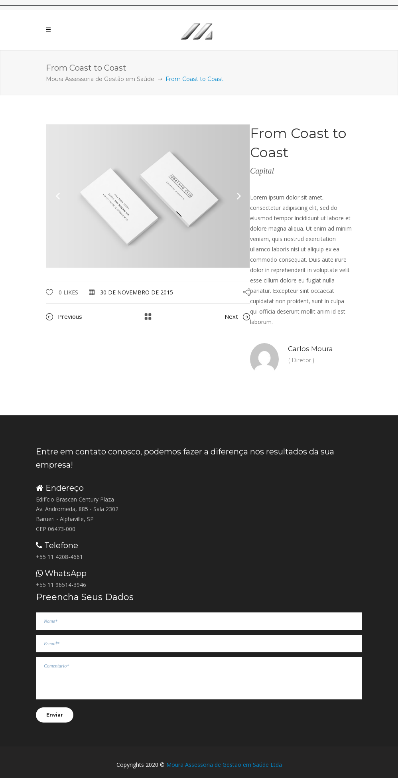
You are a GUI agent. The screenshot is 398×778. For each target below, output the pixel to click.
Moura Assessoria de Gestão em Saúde (100, 79)
